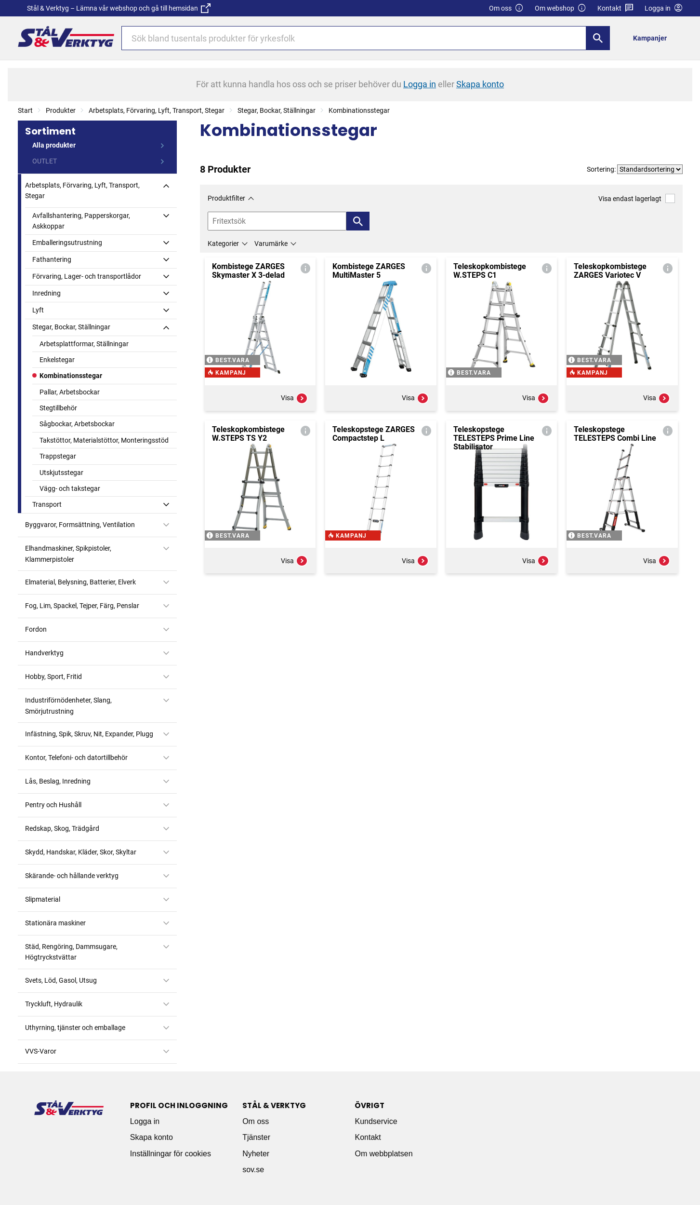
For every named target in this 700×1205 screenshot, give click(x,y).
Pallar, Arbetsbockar (70, 392)
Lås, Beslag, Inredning (58, 781)
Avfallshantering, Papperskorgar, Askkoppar (81, 221)
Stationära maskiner (55, 923)
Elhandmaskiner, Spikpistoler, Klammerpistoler (68, 553)
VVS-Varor (40, 1051)
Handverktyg (44, 653)
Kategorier (223, 243)
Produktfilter (226, 198)
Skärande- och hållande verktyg (72, 876)
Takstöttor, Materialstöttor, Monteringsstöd (104, 440)
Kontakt (615, 8)
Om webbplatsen (383, 1154)
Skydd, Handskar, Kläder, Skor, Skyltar (80, 852)
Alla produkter (54, 145)
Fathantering (51, 259)
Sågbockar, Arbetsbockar (77, 424)
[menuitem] (652, 37)
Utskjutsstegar (61, 472)
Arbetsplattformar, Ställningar (84, 344)
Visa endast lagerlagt (636, 198)
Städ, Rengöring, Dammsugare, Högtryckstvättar (71, 952)
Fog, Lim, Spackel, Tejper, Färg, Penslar (82, 605)
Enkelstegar (57, 360)
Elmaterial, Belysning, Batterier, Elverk (80, 582)
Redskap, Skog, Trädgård (62, 828)
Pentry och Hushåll (53, 805)
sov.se (253, 1169)
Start (25, 110)
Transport (47, 504)
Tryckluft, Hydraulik (53, 1004)
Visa (294, 398)
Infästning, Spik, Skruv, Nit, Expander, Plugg (89, 734)
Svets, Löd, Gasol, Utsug (61, 980)
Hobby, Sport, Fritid (53, 676)
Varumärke (271, 243)
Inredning (46, 293)
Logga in (144, 1121)
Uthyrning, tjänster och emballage (75, 1027)
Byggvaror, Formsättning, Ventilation (80, 524)
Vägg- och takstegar (70, 488)
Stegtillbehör (58, 408)
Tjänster (256, 1137)
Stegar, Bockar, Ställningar (277, 110)
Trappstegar (58, 456)
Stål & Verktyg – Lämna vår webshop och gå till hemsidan (119, 8)
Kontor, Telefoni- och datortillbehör (76, 757)
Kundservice (376, 1121)
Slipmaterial (42, 899)
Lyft (38, 310)
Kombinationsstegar (359, 110)
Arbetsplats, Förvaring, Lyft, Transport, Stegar (157, 110)
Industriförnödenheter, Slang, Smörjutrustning (68, 705)
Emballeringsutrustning (67, 242)
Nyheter (255, 1154)
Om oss (506, 8)
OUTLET (44, 161)
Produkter (61, 110)
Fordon (36, 629)
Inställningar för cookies (170, 1154)
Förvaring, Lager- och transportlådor (86, 276)
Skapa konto (151, 1137)
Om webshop (560, 8)
